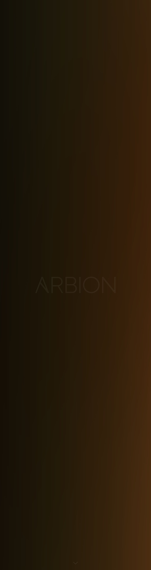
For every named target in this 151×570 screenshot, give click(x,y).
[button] (75, 563)
